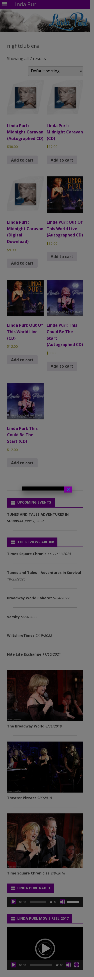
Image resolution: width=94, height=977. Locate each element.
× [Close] (68, 489)
